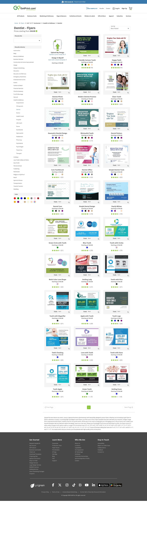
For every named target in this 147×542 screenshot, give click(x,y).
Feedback (100, 450)
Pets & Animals (18, 166)
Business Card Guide (35, 450)
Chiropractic (19, 106)
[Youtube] (86, 485)
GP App (54, 452)
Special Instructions (34, 458)
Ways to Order (33, 460)
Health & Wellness (19, 100)
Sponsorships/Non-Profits (82, 458)
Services (128, 16)
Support (54, 460)
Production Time (57, 445)
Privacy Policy (45, 492)
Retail (15, 177)
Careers (77, 460)
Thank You (19, 150)
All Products (20, 16)
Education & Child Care (20, 74)
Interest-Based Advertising (69, 492)
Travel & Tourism (18, 186)
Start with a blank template (57, 60)
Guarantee (55, 443)
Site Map (54, 454)
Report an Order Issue (104, 445)
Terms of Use (55, 492)
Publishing (16, 169)
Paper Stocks (55, 447)
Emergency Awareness (20, 77)
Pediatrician (19, 136)
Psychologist (19, 146)
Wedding (16, 189)
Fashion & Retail (18, 85)
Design (15, 65)
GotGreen (77, 454)
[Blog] (80, 484)
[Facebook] (53, 485)
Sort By (113, 26)
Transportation (18, 183)
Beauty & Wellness (19, 56)
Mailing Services (33, 469)
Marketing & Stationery (47, 16)
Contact (108, 8)
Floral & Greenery (18, 91)
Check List (32, 452)
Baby (15, 53)
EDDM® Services (34, 467)
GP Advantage (79, 452)
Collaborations (102, 447)
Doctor (18, 113)
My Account (32, 445)
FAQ (53, 458)
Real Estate (17, 171)
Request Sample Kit (34, 443)
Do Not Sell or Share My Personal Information (93, 492)
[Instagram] (67, 485)
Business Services (18, 59)
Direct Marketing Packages (36, 471)
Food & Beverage (18, 94)
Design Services (33, 463)
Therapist (19, 153)
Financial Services (18, 88)
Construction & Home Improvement (24, 62)
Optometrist (19, 133)
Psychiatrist (19, 143)
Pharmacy (19, 140)
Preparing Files (33, 456)
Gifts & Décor (102, 16)
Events (15, 82)
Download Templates (35, 454)
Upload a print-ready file (57, 54)
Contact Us (101, 452)
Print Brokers (56, 450)
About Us (77, 443)
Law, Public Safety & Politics (21, 160)
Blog (53, 456)
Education (16, 71)
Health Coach (20, 116)
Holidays (16, 157)
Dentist (18, 109)
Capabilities (78, 447)
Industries (120, 16)
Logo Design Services (35, 465)
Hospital (18, 119)
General (16, 97)
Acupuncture (20, 103)
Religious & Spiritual (19, 174)
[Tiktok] (74, 485)
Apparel (111, 16)
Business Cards (32, 16)
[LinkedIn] (93, 485)
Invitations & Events (75, 16)
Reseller (102, 8)
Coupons (31, 473)
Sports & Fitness (18, 180)
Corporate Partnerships (81, 456)
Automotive (17, 50)
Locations (77, 445)
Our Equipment (79, 450)
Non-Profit (17, 163)
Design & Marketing (19, 68)
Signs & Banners (61, 16)
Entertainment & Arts (19, 79)
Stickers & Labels (90, 16)
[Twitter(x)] (60, 485)
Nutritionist (19, 130)
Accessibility (101, 443)
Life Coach (19, 123)
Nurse (18, 126)
